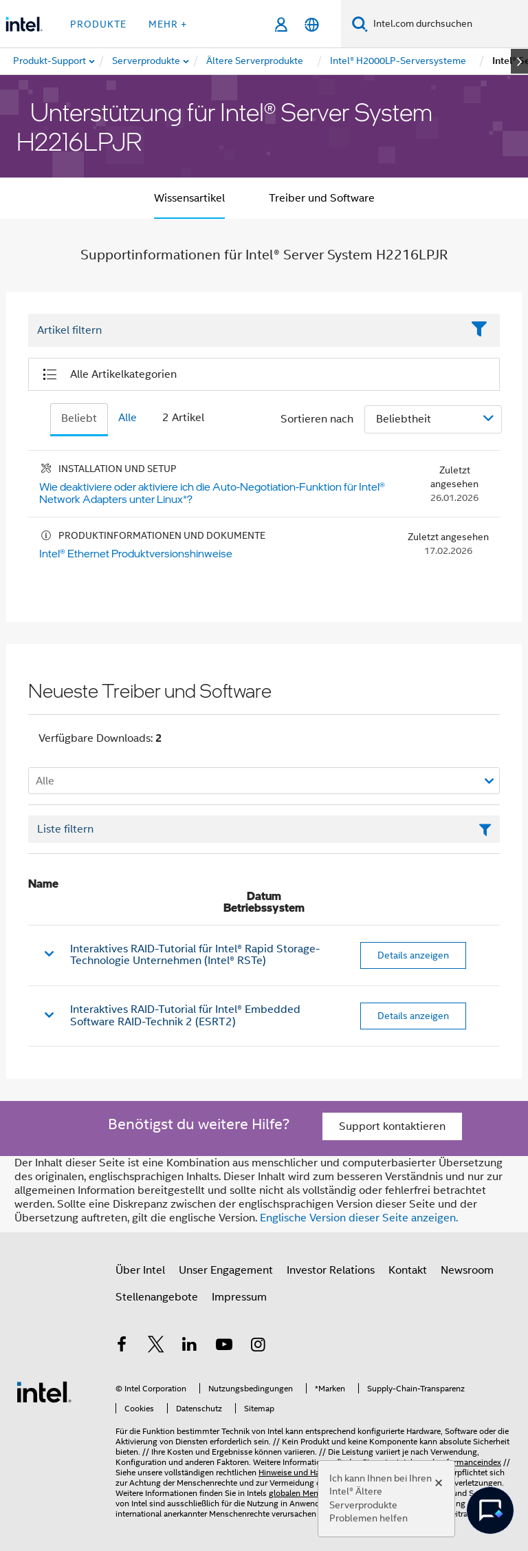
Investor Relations (331, 1270)
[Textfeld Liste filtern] (264, 829)
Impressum (239, 1297)
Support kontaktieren (392, 1126)
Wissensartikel (189, 198)
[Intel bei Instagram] (258, 1346)
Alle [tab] (127, 418)
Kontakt (407, 1270)
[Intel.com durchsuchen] (448, 24)
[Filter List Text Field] (245, 331)
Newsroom (467, 1270)
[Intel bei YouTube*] (224, 1346)
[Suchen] (360, 23)
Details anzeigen (413, 955)
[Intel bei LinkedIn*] (189, 1346)
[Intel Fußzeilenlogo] (44, 1391)
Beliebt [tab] (79, 418)
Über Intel (140, 1270)
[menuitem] (147, 61)
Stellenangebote (157, 1297)
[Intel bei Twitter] (156, 1346)
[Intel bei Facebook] (121, 1346)
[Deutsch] (311, 24)
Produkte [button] (98, 24)
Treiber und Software (322, 198)
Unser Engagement (226, 1270)
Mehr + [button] (167, 24)
